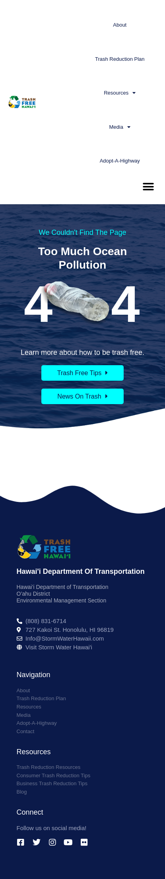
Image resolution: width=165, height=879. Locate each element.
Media (119, 127)
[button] (148, 187)
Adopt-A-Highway (120, 161)
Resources (120, 92)
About (119, 25)
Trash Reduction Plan (120, 59)
